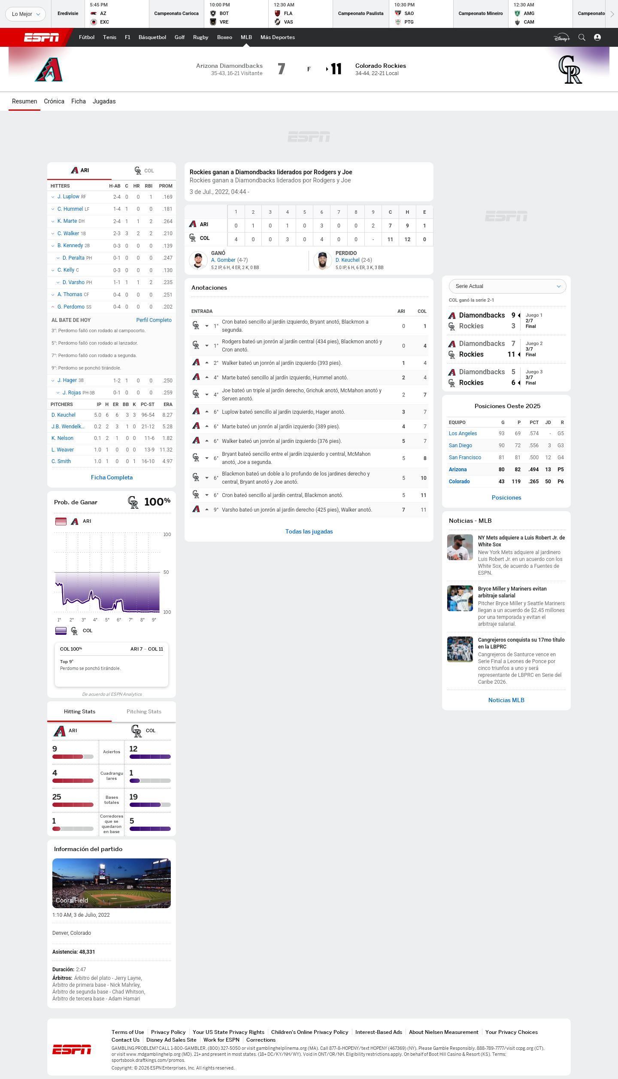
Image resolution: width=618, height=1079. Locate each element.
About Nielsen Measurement (444, 1032)
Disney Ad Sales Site (171, 1040)
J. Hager (67, 380)
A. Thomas (70, 294)
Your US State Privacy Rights (228, 1032)
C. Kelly (66, 270)
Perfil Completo (154, 320)
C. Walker (68, 233)
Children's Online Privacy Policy (309, 1032)
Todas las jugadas (309, 531)
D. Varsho (74, 282)
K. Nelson (62, 438)
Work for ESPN (221, 1040)
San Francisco (465, 458)
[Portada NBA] (152, 37)
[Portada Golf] (180, 37)
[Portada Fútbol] (86, 37)
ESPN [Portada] (41, 37)
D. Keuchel (64, 415)
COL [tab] (143, 171)
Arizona (458, 470)
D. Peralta (74, 258)
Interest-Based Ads (378, 1032)
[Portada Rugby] (201, 37)
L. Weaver (63, 450)
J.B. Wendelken (69, 427)
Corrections (261, 1040)
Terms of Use (128, 1032)
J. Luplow (68, 197)
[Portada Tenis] (109, 37)
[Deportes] (25, 14)
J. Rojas (72, 393)
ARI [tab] (79, 171)
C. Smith (61, 461)
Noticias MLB (506, 700)
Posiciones (506, 497)
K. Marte (67, 221)
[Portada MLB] (246, 37)
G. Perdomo (71, 307)
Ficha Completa (112, 477)
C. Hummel (70, 209)
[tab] (79, 171)
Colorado (459, 482)
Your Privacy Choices (511, 1032)
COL (205, 238)
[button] (582, 37)
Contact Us (125, 1040)
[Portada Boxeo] (224, 37)
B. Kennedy (70, 245)
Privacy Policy (168, 1032)
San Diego (460, 446)
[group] (506, 320)
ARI (204, 224)
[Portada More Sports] (278, 37)
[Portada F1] (127, 37)
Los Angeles (463, 433)
